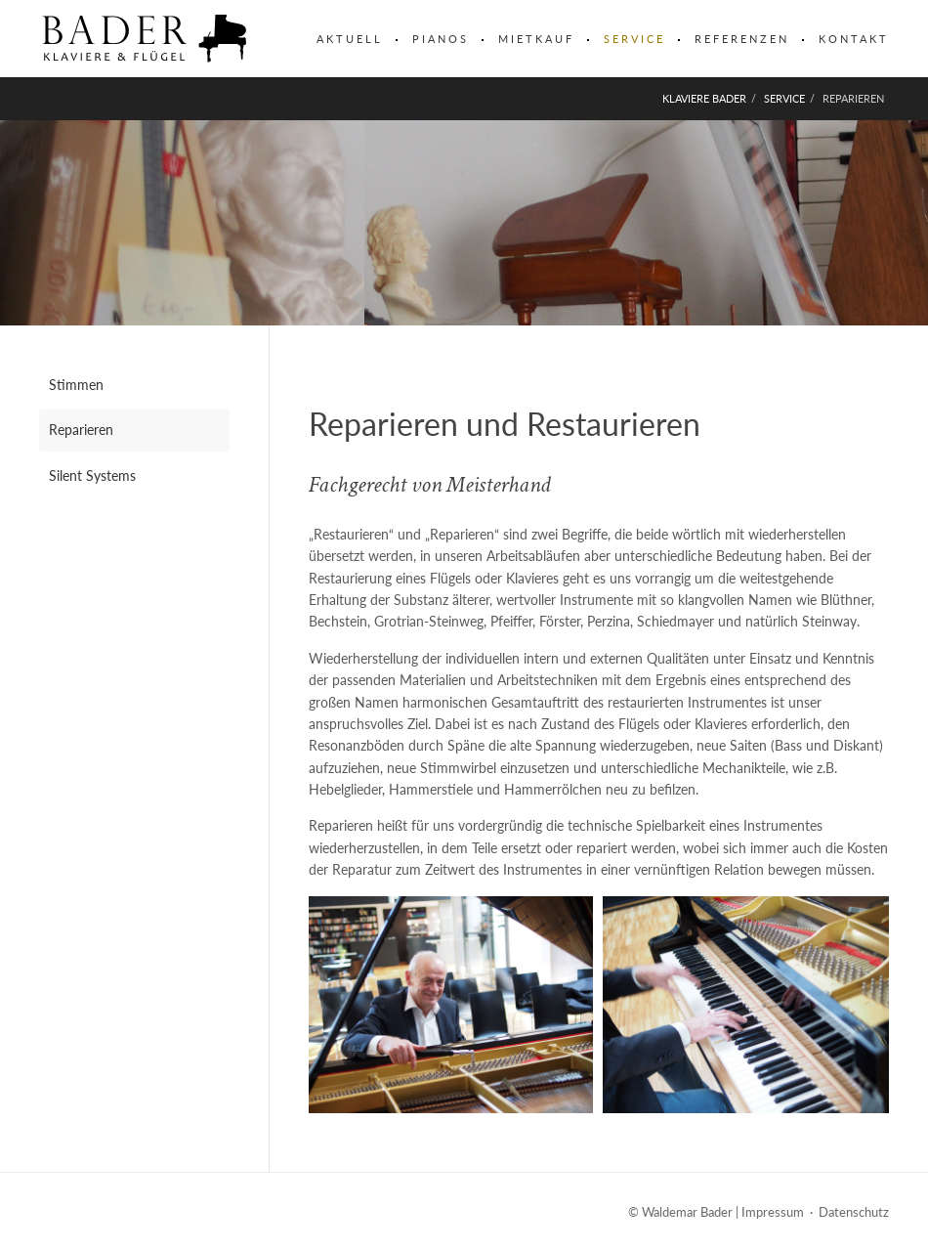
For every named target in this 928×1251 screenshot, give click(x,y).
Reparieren (81, 429)
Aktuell (349, 38)
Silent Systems (92, 475)
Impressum (772, 1212)
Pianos (440, 38)
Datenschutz (854, 1212)
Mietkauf (536, 38)
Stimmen (76, 384)
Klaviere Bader (704, 98)
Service (634, 38)
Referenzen (742, 38)
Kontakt (854, 38)
